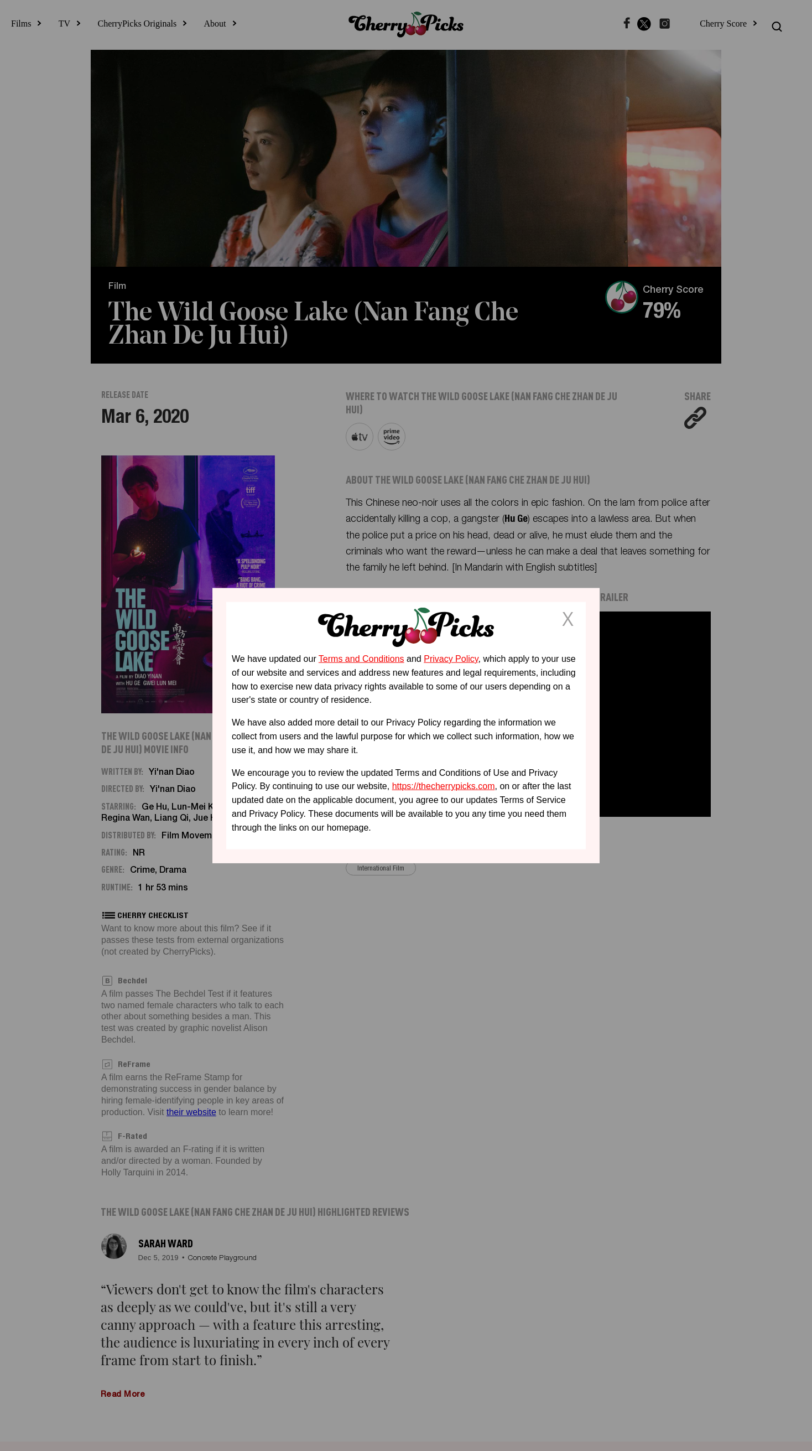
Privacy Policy (451, 659)
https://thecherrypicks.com (443, 786)
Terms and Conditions (361, 659)
